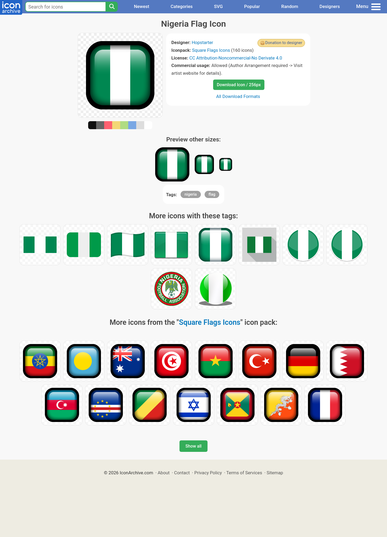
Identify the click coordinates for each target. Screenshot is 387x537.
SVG (218, 6)
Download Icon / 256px (239, 84)
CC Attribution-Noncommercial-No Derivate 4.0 (235, 58)
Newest (141, 6)
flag (212, 194)
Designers (329, 6)
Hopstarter (202, 42)
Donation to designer (283, 42)
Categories (182, 6)
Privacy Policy (208, 472)
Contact (182, 472)
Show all (193, 446)
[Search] (111, 7)
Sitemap (275, 472)
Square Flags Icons (211, 50)
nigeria (191, 194)
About (164, 472)
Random (289, 6)
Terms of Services (244, 472)
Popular (252, 6)
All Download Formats (238, 96)
